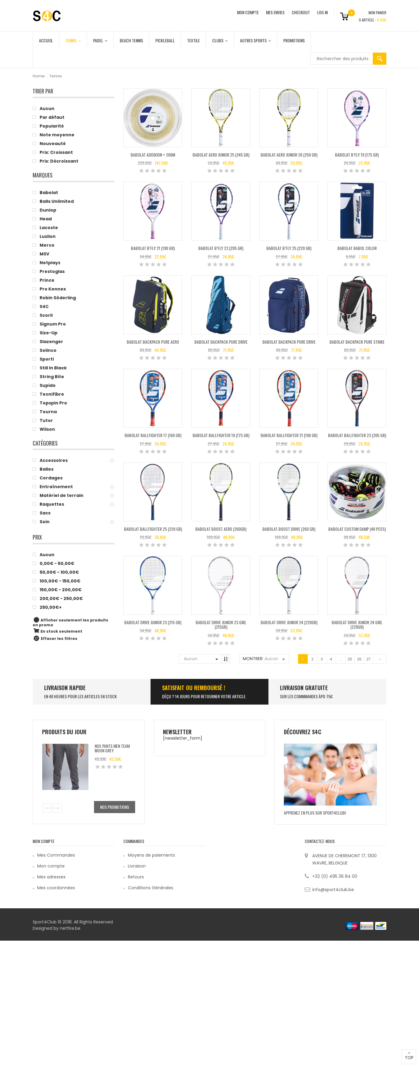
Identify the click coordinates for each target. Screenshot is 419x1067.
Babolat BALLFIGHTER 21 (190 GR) (289, 435)
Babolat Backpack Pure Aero (153, 342)
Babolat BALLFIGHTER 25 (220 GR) (153, 529)
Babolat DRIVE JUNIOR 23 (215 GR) (152, 622)
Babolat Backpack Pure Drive (221, 342)
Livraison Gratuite (304, 688)
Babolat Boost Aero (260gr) (220, 529)
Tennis (73, 40)
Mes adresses (51, 877)
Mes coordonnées (56, 888)
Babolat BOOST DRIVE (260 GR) (288, 529)
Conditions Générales (150, 888)
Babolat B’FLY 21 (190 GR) (153, 248)
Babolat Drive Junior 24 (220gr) (289, 622)
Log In (322, 12)
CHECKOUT (301, 12)
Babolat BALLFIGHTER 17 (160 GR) (153, 435)
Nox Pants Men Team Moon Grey (112, 748)
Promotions (294, 40)
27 (368, 659)
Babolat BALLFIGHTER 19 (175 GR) (221, 435)
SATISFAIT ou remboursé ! (193, 688)
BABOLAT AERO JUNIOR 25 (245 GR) (221, 154)
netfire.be (70, 928)
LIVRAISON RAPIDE (65, 688)
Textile (193, 40)
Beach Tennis (131, 40)
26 (359, 659)
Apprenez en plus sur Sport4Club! (315, 812)
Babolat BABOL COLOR (357, 248)
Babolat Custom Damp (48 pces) (357, 529)
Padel (100, 40)
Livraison (137, 866)
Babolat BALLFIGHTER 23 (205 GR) (357, 435)
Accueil (46, 40)
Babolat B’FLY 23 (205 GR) (220, 248)
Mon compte (51, 866)
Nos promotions (114, 807)
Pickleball (165, 40)
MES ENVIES (275, 12)
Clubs (220, 40)
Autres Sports (255, 40)
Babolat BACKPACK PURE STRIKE (357, 342)
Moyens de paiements (151, 855)
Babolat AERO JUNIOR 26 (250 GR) (289, 154)
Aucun (190, 659)
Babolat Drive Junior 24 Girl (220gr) (357, 624)
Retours (136, 877)
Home (39, 76)
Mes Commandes (56, 855)
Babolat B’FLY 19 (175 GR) (357, 154)
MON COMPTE (248, 12)
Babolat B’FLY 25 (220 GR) (288, 248)
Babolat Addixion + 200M (153, 154)
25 (350, 659)
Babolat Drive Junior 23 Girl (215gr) (221, 624)
